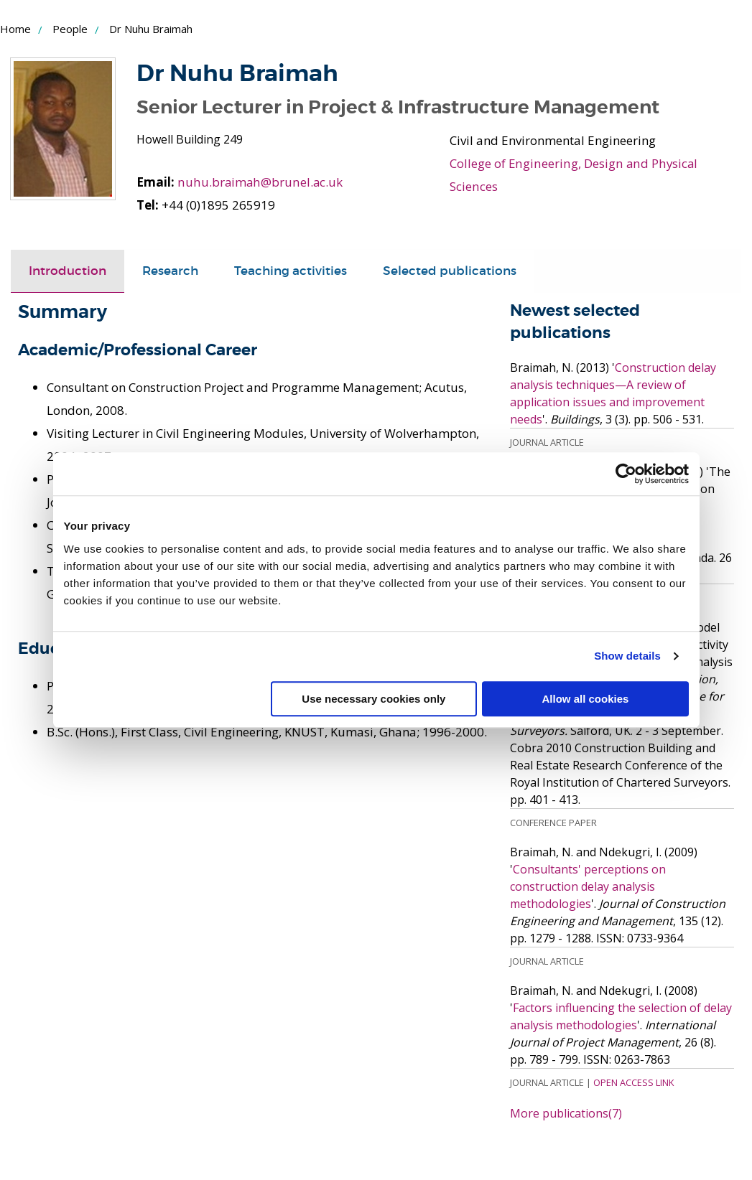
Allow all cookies (585, 699)
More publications (566, 1112)
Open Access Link (633, 1081)
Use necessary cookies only (373, 699)
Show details (627, 656)
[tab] (67, 271)
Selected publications (449, 270)
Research (170, 270)
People (70, 29)
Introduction (67, 270)
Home (15, 29)
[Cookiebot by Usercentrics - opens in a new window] (626, 473)
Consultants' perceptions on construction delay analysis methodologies (588, 886)
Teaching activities (290, 270)
